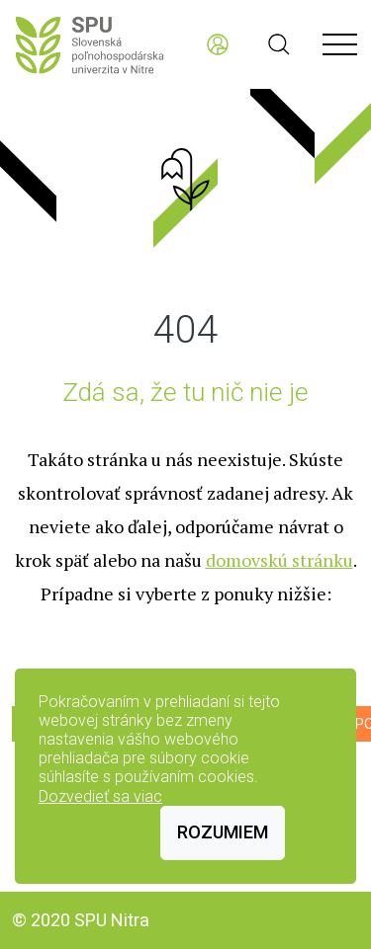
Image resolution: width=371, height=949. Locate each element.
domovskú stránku (279, 560)
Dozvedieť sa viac (100, 796)
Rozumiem (222, 832)
